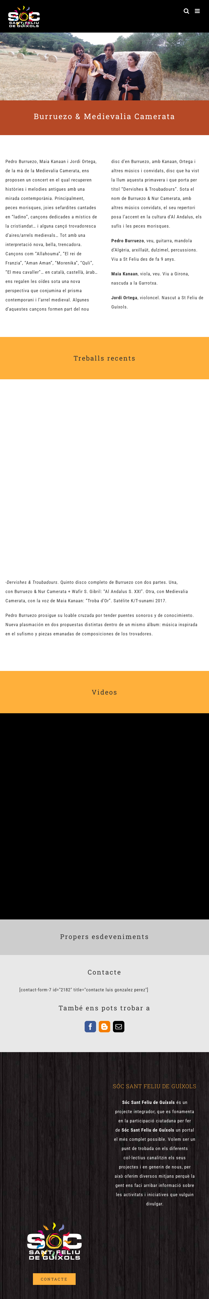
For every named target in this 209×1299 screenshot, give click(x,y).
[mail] (118, 1026)
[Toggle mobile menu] (198, 11)
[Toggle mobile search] (186, 11)
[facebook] (90, 1026)
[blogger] (104, 1026)
